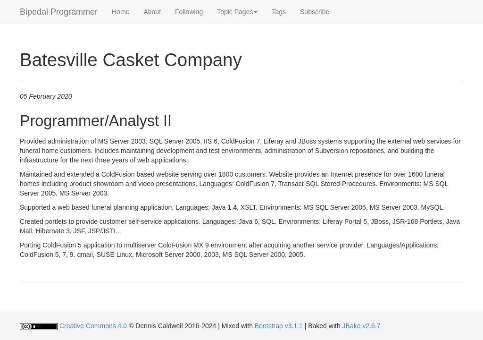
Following (189, 12)
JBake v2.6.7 (361, 326)
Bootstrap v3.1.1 (279, 326)
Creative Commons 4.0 (93, 326)
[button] (237, 12)
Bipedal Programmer (59, 12)
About (152, 12)
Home (120, 12)
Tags (279, 12)
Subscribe (314, 12)
